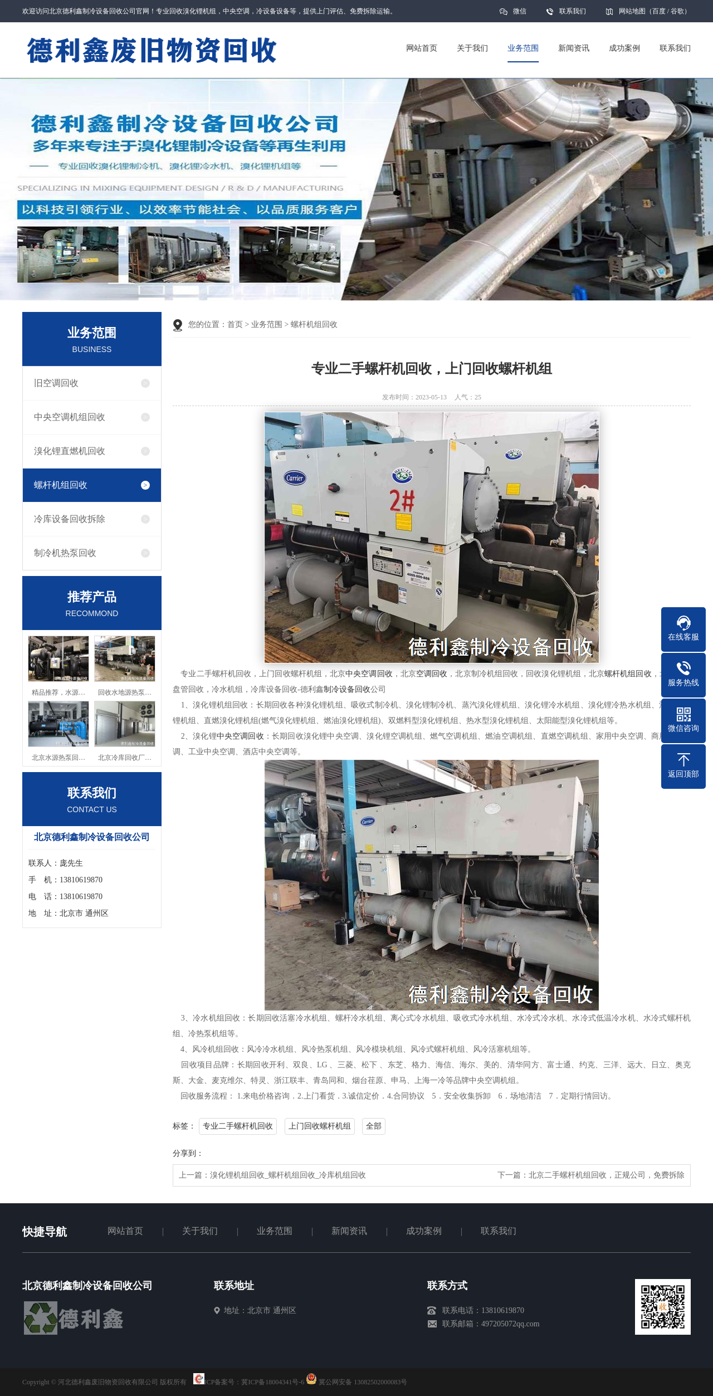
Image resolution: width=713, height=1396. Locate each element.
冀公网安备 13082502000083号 (363, 1382)
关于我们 (200, 1231)
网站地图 (632, 11)
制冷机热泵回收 (65, 553)
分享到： (188, 1153)
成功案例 (424, 1231)
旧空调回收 (56, 383)
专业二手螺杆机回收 (238, 1126)
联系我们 (572, 11)
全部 (374, 1126)
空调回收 (431, 674)
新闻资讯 (349, 1231)
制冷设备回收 (347, 689)
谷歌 (677, 11)
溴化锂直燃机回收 (69, 451)
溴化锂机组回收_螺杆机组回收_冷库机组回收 (288, 1175)
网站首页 (125, 1231)
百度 (659, 11)
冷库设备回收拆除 (69, 519)
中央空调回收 (369, 674)
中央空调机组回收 (69, 417)
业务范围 (266, 324)
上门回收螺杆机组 (320, 1126)
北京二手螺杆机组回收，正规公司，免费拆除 (607, 1175)
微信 (519, 14)
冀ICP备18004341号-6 (272, 1382)
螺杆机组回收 (60, 485)
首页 (235, 324)
